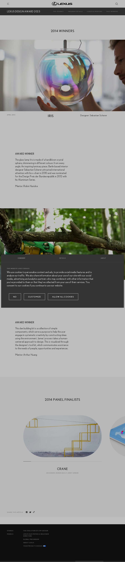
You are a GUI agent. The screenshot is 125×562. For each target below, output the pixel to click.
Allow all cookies (63, 297)
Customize (34, 297)
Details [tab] (62, 258)
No (15, 297)
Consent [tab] (21, 258)
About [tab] (103, 258)
